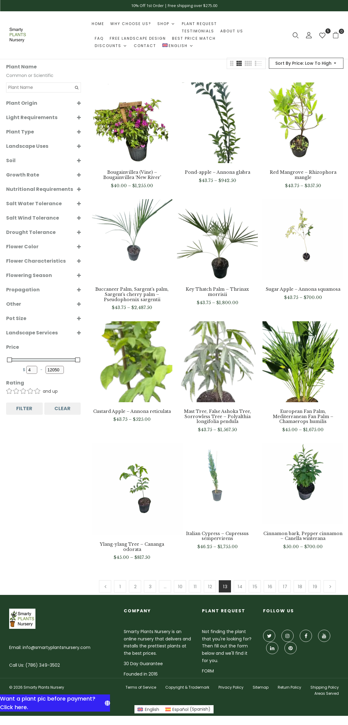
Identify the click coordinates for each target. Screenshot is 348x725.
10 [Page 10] (180, 586)
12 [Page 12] (210, 586)
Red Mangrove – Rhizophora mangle (303, 175)
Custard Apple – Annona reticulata (132, 411)
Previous (105, 586)
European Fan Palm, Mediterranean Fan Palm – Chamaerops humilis (303, 416)
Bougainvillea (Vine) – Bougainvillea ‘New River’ (132, 175)
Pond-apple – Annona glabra (217, 172)
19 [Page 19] (315, 586)
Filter (24, 408)
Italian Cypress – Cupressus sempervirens (217, 536)
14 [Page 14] (240, 586)
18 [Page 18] (300, 586)
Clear (62, 408)
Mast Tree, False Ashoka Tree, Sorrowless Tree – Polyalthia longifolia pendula (217, 416)
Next (330, 586)
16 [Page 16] (270, 586)
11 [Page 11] (195, 586)
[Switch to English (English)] (148, 709)
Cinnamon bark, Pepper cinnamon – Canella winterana (303, 536)
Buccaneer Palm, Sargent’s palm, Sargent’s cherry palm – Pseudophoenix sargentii (132, 294)
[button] (338, 35)
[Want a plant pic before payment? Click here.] (55, 703)
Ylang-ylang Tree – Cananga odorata (132, 547)
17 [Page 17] (285, 586)
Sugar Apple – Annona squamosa (303, 289)
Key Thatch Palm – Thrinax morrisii (217, 292)
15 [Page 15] (255, 586)
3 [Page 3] (150, 586)
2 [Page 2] (135, 586)
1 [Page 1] (120, 586)
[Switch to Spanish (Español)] (188, 709)
